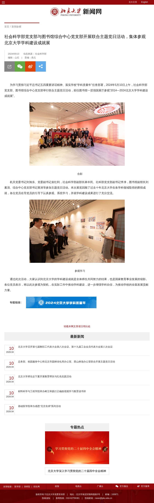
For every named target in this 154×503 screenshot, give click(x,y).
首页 (6, 26)
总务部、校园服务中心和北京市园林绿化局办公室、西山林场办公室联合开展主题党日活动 (66, 361)
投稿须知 (46, 498)
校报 (57, 486)
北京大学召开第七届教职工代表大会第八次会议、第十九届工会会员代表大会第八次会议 (65, 346)
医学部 (17, 486)
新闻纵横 (16, 26)
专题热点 (77, 427)
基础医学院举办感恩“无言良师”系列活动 (39, 406)
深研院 (27, 486)
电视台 (78, 486)
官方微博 (143, 486)
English (144, 2)
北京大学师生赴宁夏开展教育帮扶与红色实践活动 (44, 376)
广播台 (100, 486)
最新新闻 (77, 336)
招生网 (36, 486)
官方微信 (122, 486)
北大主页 (133, 2)
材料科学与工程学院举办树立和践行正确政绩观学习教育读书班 (52, 391)
